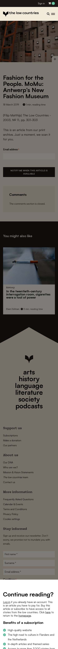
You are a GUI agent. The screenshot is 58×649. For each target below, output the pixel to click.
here (48, 612)
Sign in (41, 3)
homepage (25, 615)
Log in (6, 602)
